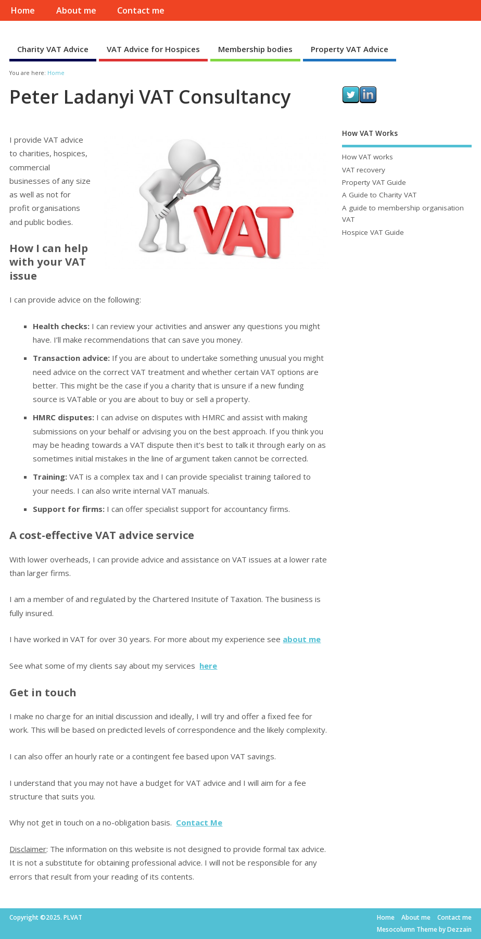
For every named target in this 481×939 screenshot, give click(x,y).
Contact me (140, 10)
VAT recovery (363, 169)
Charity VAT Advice (52, 49)
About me (76, 10)
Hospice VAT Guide (373, 232)
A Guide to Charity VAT (379, 194)
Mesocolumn (396, 929)
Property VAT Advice (349, 49)
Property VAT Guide (374, 182)
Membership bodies (255, 49)
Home (22, 10)
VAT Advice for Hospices (153, 49)
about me (302, 639)
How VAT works (367, 156)
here (208, 665)
